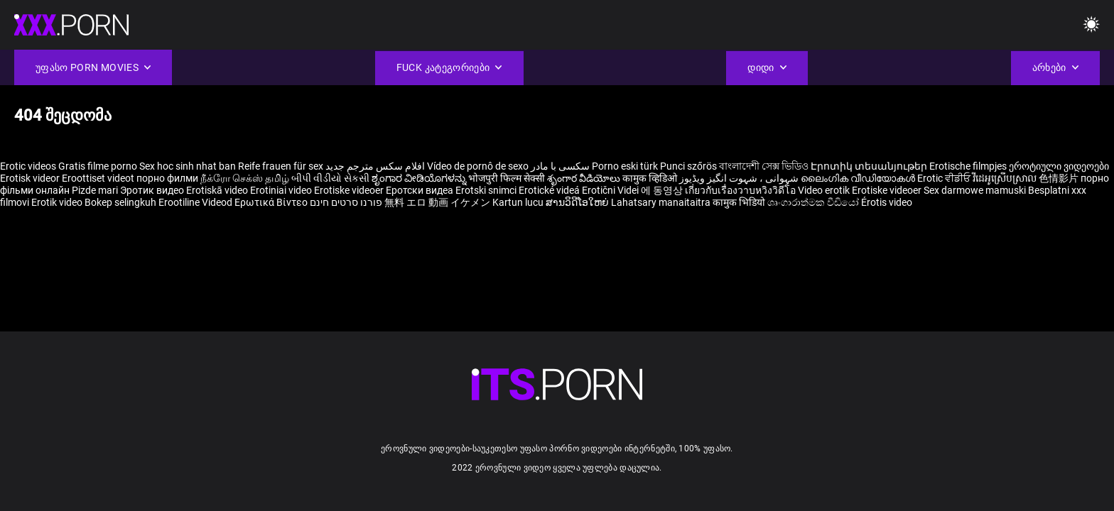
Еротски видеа (420, 190)
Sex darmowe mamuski (975, 190)
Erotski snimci (487, 190)
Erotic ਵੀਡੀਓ (945, 178)
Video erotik (825, 190)
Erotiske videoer (350, 190)
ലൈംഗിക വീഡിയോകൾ (859, 178)
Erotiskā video (218, 190)
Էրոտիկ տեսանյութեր (870, 166)
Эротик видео (153, 190)
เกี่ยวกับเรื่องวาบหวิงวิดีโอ (741, 190)
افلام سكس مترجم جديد (375, 166)
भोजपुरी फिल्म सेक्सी (506, 178)
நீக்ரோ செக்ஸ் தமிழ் (244, 178)
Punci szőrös (688, 166)
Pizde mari (95, 190)
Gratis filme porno (97, 166)
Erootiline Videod (196, 202)
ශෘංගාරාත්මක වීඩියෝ (814, 202)
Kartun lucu (519, 202)
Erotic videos (29, 166)
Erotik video (58, 202)
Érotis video (886, 202)
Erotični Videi (611, 190)
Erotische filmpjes (968, 166)
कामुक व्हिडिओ (650, 178)
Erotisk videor (31, 178)
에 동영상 (663, 190)
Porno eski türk (625, 166)
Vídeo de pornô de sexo (478, 166)
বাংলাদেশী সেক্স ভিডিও (764, 166)
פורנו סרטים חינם (346, 202)
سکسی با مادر (560, 166)
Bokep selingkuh (120, 202)
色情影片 (1060, 178)
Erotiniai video (282, 190)
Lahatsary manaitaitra (662, 202)
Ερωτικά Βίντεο (272, 202)
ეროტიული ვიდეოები (1059, 166)
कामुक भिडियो (740, 202)
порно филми (167, 178)
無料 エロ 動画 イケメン (437, 202)
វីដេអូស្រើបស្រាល (1006, 178)
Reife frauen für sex (280, 166)
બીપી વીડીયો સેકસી (330, 178)
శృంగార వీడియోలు (584, 178)
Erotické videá (550, 190)
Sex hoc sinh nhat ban (187, 166)
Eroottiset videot (99, 178)
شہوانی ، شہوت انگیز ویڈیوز (740, 178)
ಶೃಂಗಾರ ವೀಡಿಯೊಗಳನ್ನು (420, 178)
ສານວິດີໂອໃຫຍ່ (578, 202)
